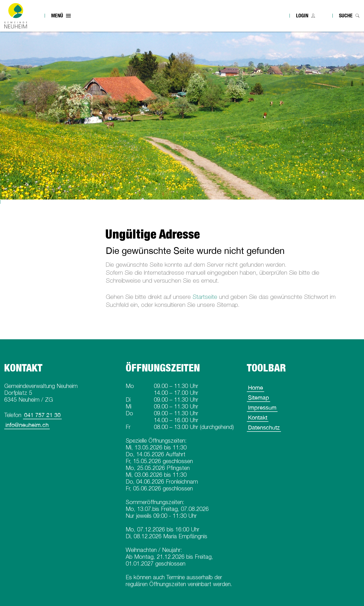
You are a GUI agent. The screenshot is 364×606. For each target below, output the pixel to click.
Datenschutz (264, 427)
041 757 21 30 (42, 415)
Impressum (262, 407)
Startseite (205, 296)
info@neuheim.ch (27, 425)
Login (302, 16)
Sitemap (258, 397)
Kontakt (257, 417)
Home (255, 387)
